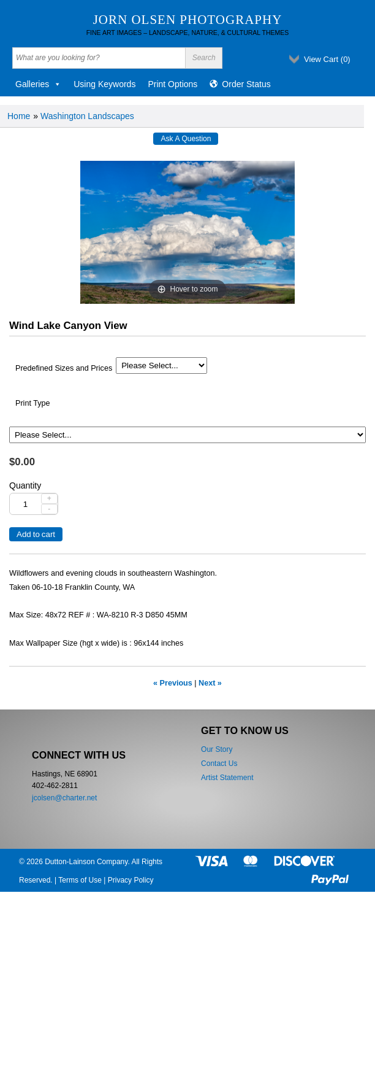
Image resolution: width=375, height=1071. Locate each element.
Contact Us (219, 763)
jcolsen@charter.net (64, 798)
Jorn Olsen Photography (187, 19)
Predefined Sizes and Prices (63, 368)
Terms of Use (80, 880)
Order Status (246, 84)
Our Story (216, 749)
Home (18, 116)
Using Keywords (104, 84)
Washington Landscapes (87, 116)
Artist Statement (227, 777)
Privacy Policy (131, 880)
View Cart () (327, 59)
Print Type (32, 403)
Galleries (38, 84)
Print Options (172, 84)
